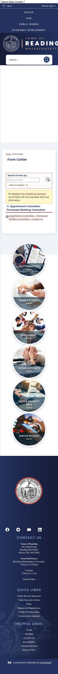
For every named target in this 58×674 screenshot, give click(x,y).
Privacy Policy (29, 650)
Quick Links (29, 590)
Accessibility (29, 642)
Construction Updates (29, 616)
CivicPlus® (46, 662)
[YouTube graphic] (29, 530)
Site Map (29, 634)
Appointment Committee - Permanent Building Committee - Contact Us (28, 217)
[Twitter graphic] (18, 530)
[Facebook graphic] (7, 530)
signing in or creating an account (29, 193)
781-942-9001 (33, 552)
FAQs (29, 604)
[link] (48, 6)
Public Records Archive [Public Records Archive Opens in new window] (29, 600)
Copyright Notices (29, 646)
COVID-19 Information (29, 612)
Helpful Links (29, 624)
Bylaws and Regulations (29, 608)
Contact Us (29, 638)
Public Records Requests (29, 596)
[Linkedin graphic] (40, 530)
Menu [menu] (9, 6)
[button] (47, 59)
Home (8, 154)
